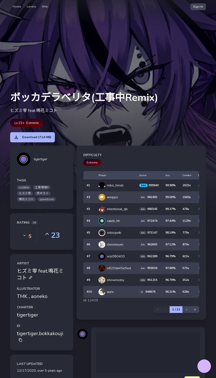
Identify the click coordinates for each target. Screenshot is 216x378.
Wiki (45, 7)
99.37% (170, 209)
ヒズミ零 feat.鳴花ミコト (40, 274)
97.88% (170, 268)
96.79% (170, 256)
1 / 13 (176, 309)
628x (185, 292)
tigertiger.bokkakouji (40, 336)
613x (185, 256)
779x (185, 233)
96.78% (170, 280)
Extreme (92, 162)
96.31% (170, 292)
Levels (31, 7)
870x (185, 244)
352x (185, 280)
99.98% (170, 185)
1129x (186, 221)
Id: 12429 (90, 300)
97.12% (170, 244)
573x (185, 268)
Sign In (198, 7)
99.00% (170, 197)
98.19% (170, 233)
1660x (186, 197)
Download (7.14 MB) (32, 137)
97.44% (170, 221)
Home (17, 7)
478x (185, 209)
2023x (186, 185)
